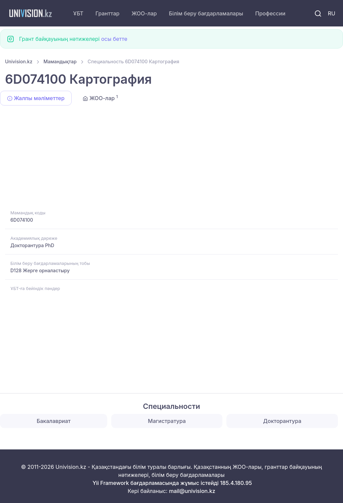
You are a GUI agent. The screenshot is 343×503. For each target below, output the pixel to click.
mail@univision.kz (192, 491)
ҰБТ (78, 13)
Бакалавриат (53, 421)
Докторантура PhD (32, 245)
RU (331, 13)
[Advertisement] (171, 159)
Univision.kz (18, 61)
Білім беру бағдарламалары (206, 13)
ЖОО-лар (144, 13)
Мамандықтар (60, 61)
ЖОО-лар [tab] (100, 97)
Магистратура (167, 421)
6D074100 (21, 220)
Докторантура (282, 421)
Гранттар (107, 13)
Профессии (270, 13)
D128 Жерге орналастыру (40, 270)
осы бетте (114, 38)
